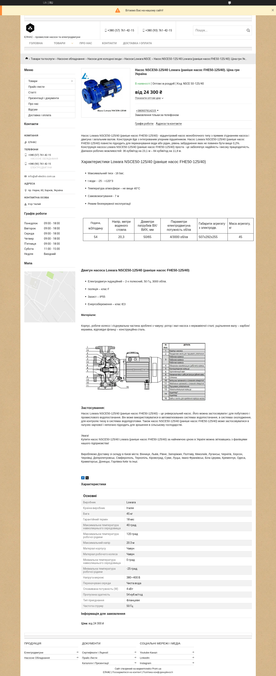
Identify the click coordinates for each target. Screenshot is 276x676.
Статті (32, 92)
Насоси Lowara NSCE (137, 58)
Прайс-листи (36, 86)
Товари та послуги (43, 58)
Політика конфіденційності (158, 672)
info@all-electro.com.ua (41, 176)
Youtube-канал (148, 652)
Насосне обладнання (71, 58)
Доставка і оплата (137, 43)
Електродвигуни (33, 652)
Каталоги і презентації (95, 663)
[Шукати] (248, 30)
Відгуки (33, 109)
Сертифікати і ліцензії (95, 652)
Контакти (109, 43)
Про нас (86, 43)
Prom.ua (156, 668)
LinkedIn (144, 657)
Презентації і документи (43, 98)
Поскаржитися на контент (126, 672)
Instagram (145, 663)
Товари (59, 43)
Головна (36, 43)
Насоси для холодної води (104, 58)
